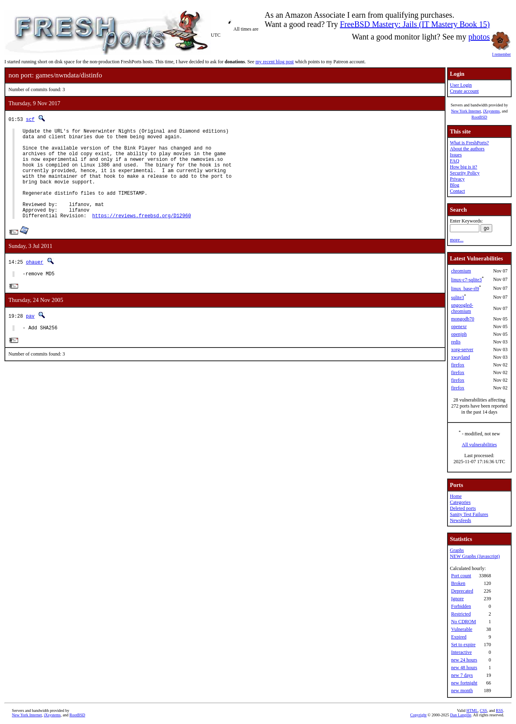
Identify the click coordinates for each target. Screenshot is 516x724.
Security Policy (465, 173)
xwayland (460, 357)
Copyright (418, 715)
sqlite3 (457, 297)
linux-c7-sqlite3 (466, 280)
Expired (458, 637)
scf (30, 119)
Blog (454, 185)
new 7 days (462, 675)
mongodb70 (462, 319)
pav (30, 336)
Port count (461, 575)
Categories (460, 502)
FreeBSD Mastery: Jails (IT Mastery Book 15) (415, 24)
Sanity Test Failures (469, 514)
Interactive (461, 652)
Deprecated (462, 591)
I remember (501, 52)
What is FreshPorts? (469, 143)
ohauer (34, 281)
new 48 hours (464, 667)
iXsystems (491, 111)
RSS (499, 710)
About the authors (467, 149)
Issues (456, 155)
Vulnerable (461, 629)
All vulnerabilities (479, 444)
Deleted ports (463, 508)
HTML (472, 710)
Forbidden (461, 606)
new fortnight (464, 683)
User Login (461, 85)
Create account (464, 91)
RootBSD (479, 117)
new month (462, 690)
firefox (457, 365)
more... (457, 240)
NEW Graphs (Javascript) (475, 556)
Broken (458, 583)
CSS (483, 710)
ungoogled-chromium (462, 308)
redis (455, 342)
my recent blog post (275, 61)
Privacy (457, 179)
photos (479, 36)
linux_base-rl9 (465, 288)
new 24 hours (464, 660)
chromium (461, 271)
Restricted (461, 614)
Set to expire (463, 644)
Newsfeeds (460, 520)
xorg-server (462, 349)
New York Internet (466, 111)
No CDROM (463, 621)
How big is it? (463, 167)
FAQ (454, 161)
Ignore (457, 598)
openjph (459, 334)
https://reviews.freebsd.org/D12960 (141, 234)
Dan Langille (460, 715)
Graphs (457, 550)
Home (456, 496)
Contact (457, 191)
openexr (459, 326)
